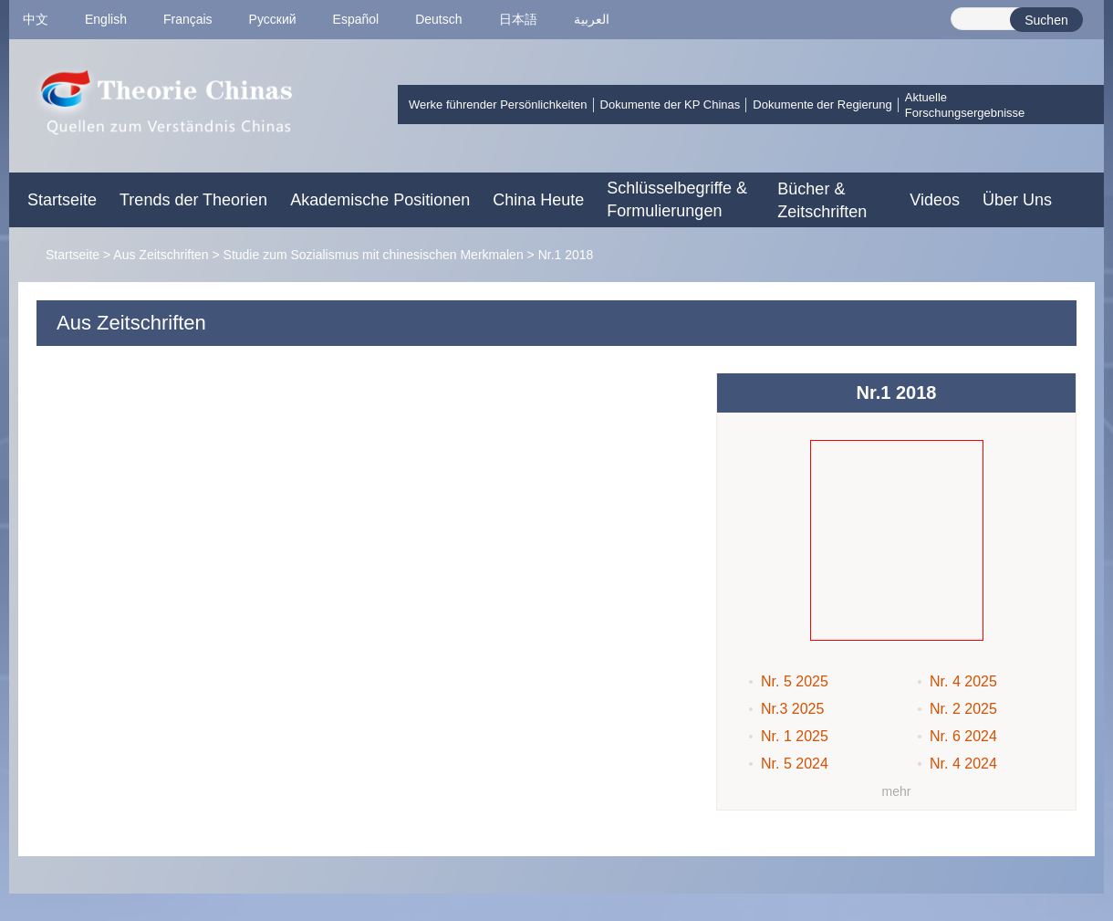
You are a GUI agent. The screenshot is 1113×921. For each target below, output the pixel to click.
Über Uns (1017, 200)
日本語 (518, 19)
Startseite (62, 200)
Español (356, 19)
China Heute (538, 200)
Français (188, 19)
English (106, 19)
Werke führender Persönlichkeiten (498, 104)
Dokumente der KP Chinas (670, 104)
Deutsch (438, 19)
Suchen (1046, 20)
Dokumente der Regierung (822, 104)
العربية (591, 19)
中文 (35, 19)
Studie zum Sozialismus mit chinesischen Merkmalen (374, 254)
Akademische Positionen (380, 200)
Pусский (272, 19)
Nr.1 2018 (566, 254)
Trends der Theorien (193, 200)
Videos (935, 200)
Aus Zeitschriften (160, 254)
